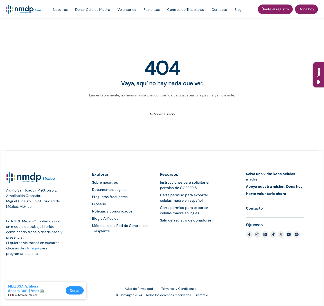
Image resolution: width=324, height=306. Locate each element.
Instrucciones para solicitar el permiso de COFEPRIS (184, 185)
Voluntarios (126, 9)
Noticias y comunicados (112, 211)
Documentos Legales (109, 189)
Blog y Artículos (105, 218)
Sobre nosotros (105, 182)
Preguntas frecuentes (110, 196)
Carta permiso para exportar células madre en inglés (184, 210)
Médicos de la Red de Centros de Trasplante (120, 228)
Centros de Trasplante (185, 9)
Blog (238, 9)
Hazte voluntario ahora (266, 193)
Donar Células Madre (92, 9)
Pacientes (152, 9)
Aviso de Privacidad (139, 289)
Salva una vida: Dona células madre (270, 176)
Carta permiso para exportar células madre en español (184, 198)
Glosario (99, 204)
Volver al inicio (162, 114)
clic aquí (32, 248)
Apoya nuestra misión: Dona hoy (274, 186)
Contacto (219, 9)
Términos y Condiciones (178, 289)
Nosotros (60, 9)
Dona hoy (306, 9)
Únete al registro (275, 9)
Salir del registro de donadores (186, 220)
